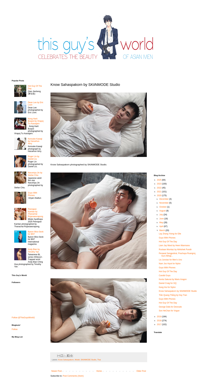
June (161, 218)
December (164, 199)
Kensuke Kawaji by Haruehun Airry (35, 141)
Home (99, 371)
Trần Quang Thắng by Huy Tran (173, 295)
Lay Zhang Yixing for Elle (170, 234)
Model (77, 360)
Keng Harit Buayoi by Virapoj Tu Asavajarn (35, 121)
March (162, 230)
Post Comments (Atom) (73, 376)
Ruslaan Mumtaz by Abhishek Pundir (175, 249)
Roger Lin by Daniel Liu (33, 157)
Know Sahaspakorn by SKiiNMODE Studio (178, 291)
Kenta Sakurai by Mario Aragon (173, 279)
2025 (159, 180)
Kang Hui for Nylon (167, 287)
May (161, 222)
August (162, 211)
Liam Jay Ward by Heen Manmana (174, 245)
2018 (159, 320)
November (164, 203)
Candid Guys (164, 275)
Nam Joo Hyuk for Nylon (170, 263)
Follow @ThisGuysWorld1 (23, 317)
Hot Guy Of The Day (168, 241)
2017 (159, 324)
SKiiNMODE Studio (88, 360)
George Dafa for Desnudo (170, 307)
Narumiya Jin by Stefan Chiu (35, 174)
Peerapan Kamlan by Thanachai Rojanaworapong (35, 212)
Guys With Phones (32, 194)
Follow (15, 329)
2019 (159, 316)
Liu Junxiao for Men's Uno (170, 260)
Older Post (141, 371)
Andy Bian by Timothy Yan (34, 250)
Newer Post (56, 371)
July (161, 214)
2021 (159, 191)
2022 (159, 188)
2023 (159, 184)
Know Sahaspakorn (66, 360)
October (163, 207)
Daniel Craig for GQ (167, 283)
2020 (159, 195)
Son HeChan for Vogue (169, 311)
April (161, 226)
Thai (99, 360)
